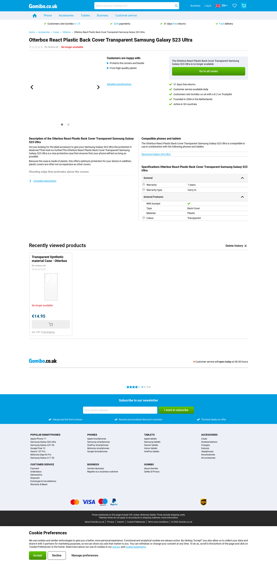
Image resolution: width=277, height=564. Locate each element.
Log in (208, 5)
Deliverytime (36, 475)
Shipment (35, 478)
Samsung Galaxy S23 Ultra (156, 154)
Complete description (42, 181)
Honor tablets (150, 448)
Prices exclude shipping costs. (171, 515)
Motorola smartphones (98, 448)
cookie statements (136, 546)
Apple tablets (150, 439)
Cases (56, 32)
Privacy (110, 522)
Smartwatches (208, 454)
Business (102, 15)
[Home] (34, 15)
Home (32, 32)
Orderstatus (36, 471)
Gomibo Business (95, 468)
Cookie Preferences (136, 522)
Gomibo (149, 464)
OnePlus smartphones (97, 445)
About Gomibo (151, 468)
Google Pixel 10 (37, 448)
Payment (34, 468)
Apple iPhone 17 (38, 439)
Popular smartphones (45, 434)
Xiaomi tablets (151, 445)
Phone (48, 15)
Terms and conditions (158, 522)
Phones (92, 434)
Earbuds (205, 448)
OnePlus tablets (151, 451)
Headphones (207, 451)
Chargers (205, 445)
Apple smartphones (96, 439)
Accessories (66, 15)
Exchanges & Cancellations (43, 481)
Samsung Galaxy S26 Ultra (43, 442)
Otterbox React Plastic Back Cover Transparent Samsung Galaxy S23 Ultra (109, 32)
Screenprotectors (209, 442)
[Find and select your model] (136, 5)
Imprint (120, 522)
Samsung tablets (152, 442)
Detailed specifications (119, 84)
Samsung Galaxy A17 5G (42, 458)
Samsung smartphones (98, 442)
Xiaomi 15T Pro (37, 451)
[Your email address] (120, 410)
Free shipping (48, 332)
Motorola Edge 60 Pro (40, 454)
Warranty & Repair (39, 484)
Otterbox (67, 32)
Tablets (85, 15)
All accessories (208, 458)
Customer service (126, 15)
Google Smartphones (97, 451)
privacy (116, 546)
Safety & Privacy (152, 471)
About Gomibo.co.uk (94, 522)
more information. (169, 517)
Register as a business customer (102, 471)
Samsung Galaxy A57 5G (42, 445)
